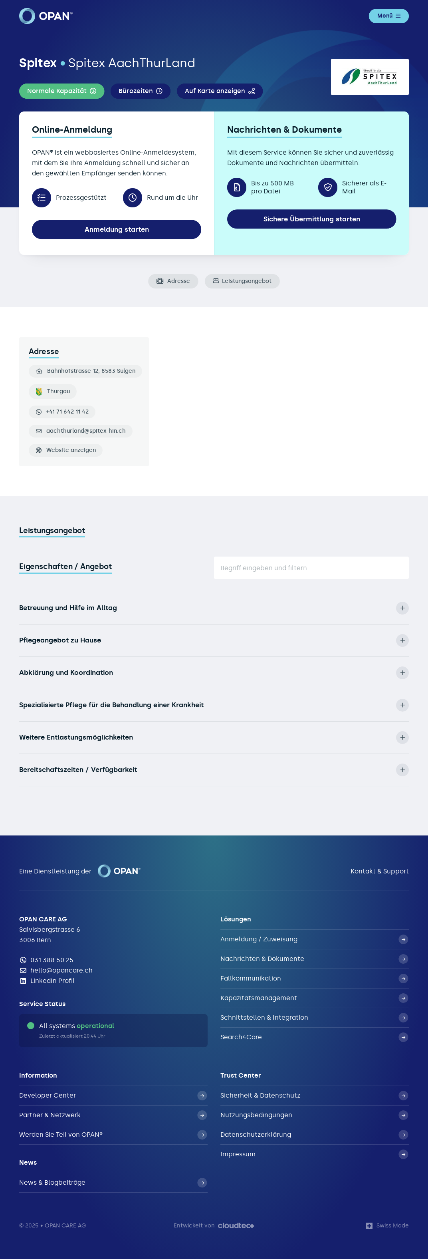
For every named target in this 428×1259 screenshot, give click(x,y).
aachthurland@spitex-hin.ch (86, 431)
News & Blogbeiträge (113, 1182)
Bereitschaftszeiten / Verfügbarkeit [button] (214, 770)
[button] (61, 91)
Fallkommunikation (314, 978)
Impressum (314, 1154)
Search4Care (314, 1037)
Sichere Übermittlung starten (312, 219)
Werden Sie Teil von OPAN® (113, 1135)
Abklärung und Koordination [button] (214, 672)
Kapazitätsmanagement (314, 998)
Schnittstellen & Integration (314, 1017)
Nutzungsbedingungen (314, 1115)
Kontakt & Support (380, 871)
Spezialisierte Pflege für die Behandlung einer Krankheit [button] (214, 705)
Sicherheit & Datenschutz (314, 1095)
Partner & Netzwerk (113, 1115)
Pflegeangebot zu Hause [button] (214, 640)
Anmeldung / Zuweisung (314, 939)
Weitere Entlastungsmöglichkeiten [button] (214, 737)
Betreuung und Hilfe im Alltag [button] (214, 608)
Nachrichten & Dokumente (314, 959)
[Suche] (311, 568)
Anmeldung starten (117, 229)
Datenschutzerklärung (314, 1135)
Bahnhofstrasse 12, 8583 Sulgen (85, 371)
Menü (388, 15)
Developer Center (113, 1095)
